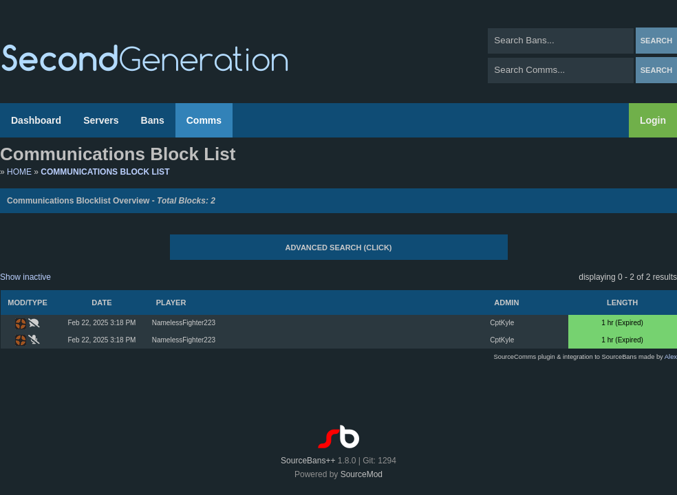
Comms (204, 120)
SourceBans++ (308, 460)
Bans (152, 120)
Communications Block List (105, 172)
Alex (671, 356)
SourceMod (362, 474)
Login (653, 120)
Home (19, 172)
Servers (100, 120)
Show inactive (25, 277)
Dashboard (36, 120)
